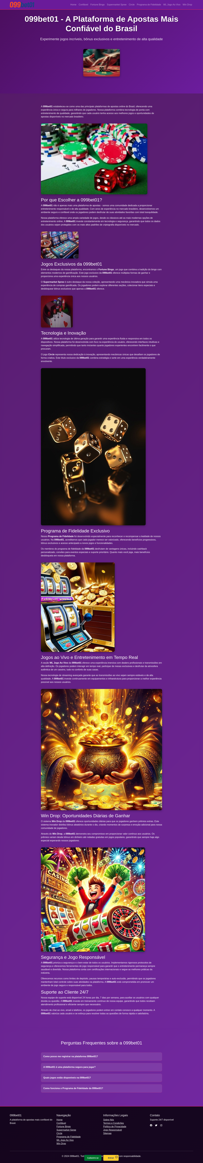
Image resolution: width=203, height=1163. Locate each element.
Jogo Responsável (112, 1130)
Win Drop (187, 4)
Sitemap (107, 1133)
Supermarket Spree (117, 4)
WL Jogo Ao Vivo (171, 4)
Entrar (111, 1157)
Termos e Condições (113, 1123)
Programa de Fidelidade (149, 4)
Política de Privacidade (114, 1126)
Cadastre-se (93, 1157)
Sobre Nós (108, 1120)
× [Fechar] (116, 1157)
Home (73, 4)
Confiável (83, 4)
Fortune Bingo (97, 4)
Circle (132, 4)
